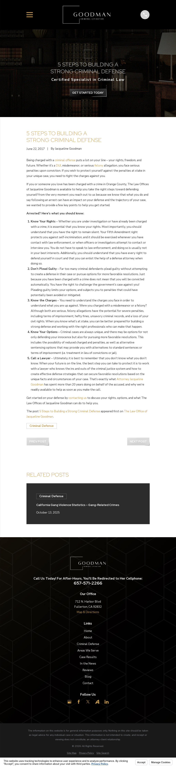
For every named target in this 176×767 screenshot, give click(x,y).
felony (99, 166)
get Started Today (88, 93)
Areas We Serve (88, 651)
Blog (88, 677)
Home (88, 631)
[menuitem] (71, 753)
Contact (88, 683)
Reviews (87, 670)
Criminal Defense (42, 426)
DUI (58, 166)
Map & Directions (88, 612)
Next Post (138, 441)
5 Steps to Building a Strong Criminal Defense (69, 411)
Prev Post (37, 441)
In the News (88, 664)
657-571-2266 (88, 583)
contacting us (78, 398)
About (88, 637)
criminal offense (65, 160)
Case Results (88, 657)
